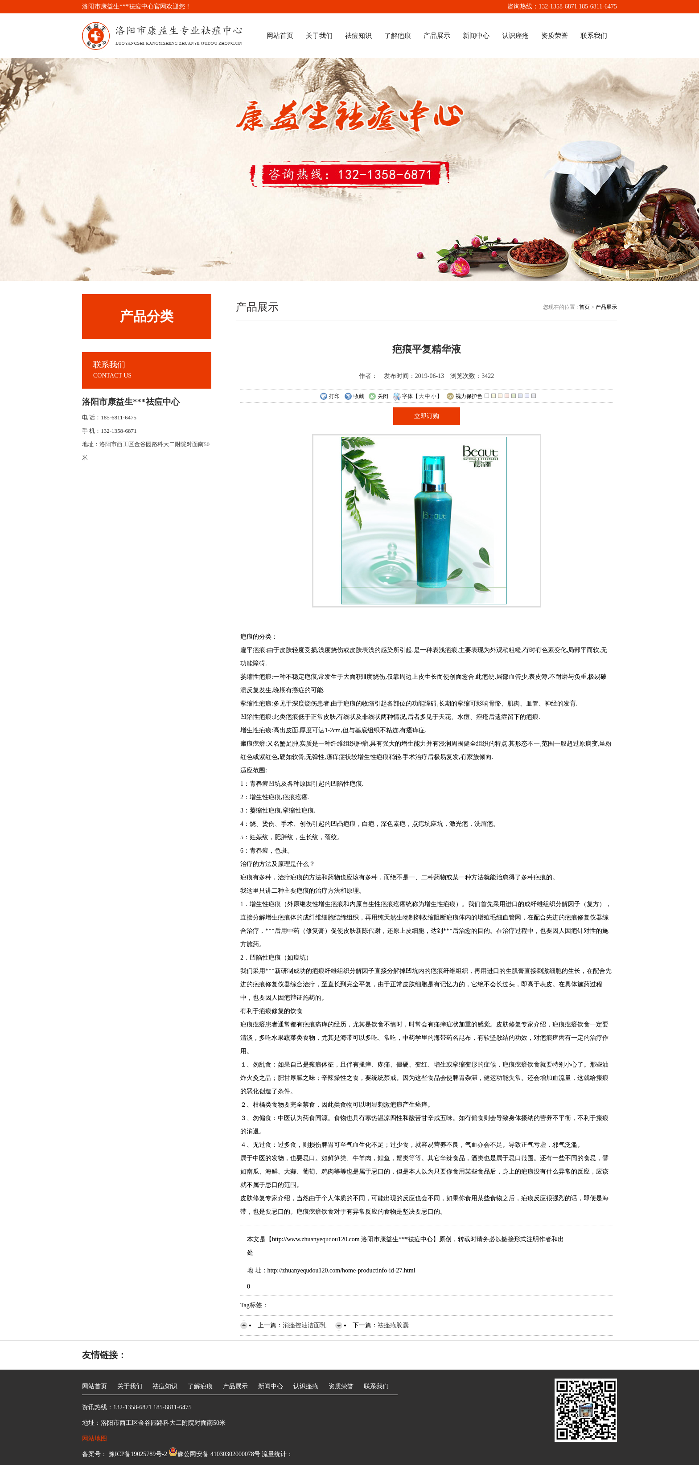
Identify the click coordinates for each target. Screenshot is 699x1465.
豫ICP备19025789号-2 (137, 1454)
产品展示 (437, 35)
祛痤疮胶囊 (393, 1325)
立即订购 (426, 416)
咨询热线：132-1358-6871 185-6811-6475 (562, 6)
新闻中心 (476, 35)
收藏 (354, 397)
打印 (330, 397)
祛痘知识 (358, 35)
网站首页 (280, 35)
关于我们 (319, 35)
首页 (585, 307)
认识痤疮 (515, 35)
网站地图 (94, 1438)
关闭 (378, 397)
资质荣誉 (554, 35)
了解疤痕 (397, 35)
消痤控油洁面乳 (304, 1325)
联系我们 (593, 35)
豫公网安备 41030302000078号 (214, 1454)
